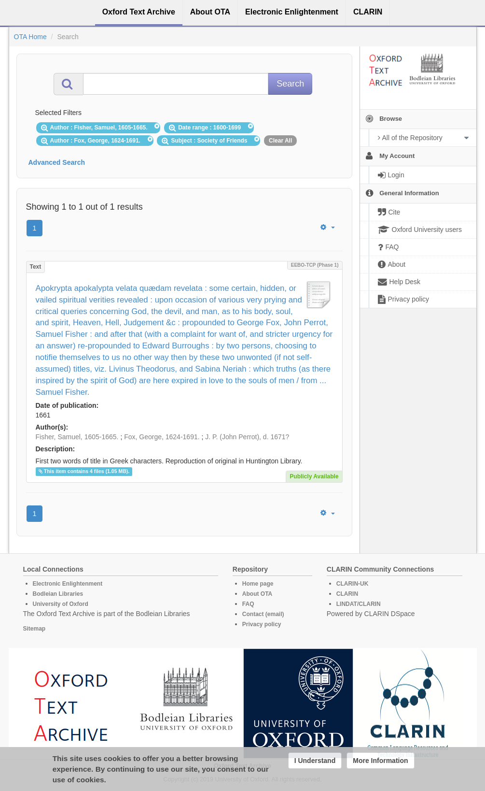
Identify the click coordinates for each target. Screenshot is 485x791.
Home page (258, 583)
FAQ (248, 604)
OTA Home (30, 37)
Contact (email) (263, 614)
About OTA (257, 593)
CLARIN (347, 593)
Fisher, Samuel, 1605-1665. (77, 437)
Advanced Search (56, 162)
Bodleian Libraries (58, 593)
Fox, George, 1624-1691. (161, 437)
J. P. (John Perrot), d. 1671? (247, 437)
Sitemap (34, 628)
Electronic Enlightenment (68, 583)
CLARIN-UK (352, 583)
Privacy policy (261, 624)
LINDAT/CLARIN (358, 604)
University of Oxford (60, 604)
